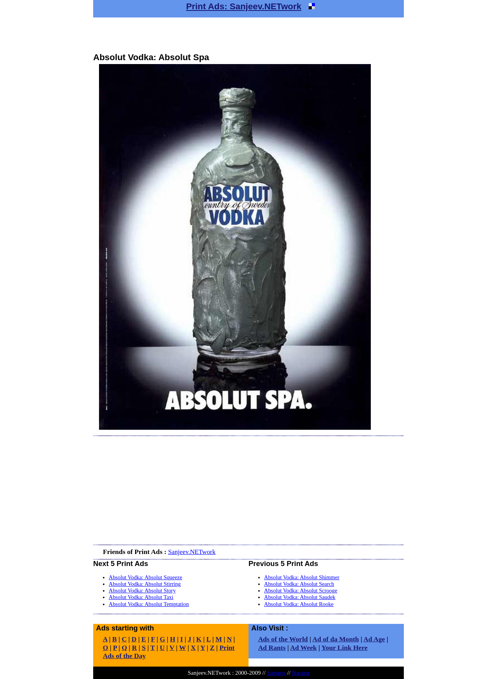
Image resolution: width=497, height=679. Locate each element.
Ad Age (374, 639)
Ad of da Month (336, 639)
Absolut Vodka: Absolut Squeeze (145, 577)
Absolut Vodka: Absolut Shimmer (301, 577)
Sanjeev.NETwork (191, 552)
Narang (300, 672)
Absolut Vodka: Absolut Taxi (141, 597)
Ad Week (303, 647)
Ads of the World (283, 639)
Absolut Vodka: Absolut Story (142, 590)
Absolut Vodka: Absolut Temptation (149, 604)
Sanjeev (276, 672)
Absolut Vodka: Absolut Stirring (145, 584)
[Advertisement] (248, 34)
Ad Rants (272, 647)
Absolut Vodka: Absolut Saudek (299, 597)
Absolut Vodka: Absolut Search (299, 584)
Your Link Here (344, 647)
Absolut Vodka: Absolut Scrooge (300, 590)
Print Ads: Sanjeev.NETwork (243, 6)
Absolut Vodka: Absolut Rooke (299, 604)
